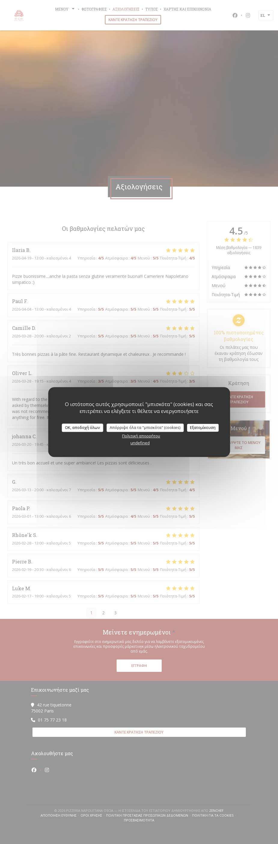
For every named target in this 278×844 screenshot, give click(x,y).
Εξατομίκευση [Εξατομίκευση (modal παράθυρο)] (202, 427)
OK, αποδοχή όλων (82, 427)
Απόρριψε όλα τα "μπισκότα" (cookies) (145, 427)
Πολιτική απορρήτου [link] (141, 436)
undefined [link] (140, 442)
